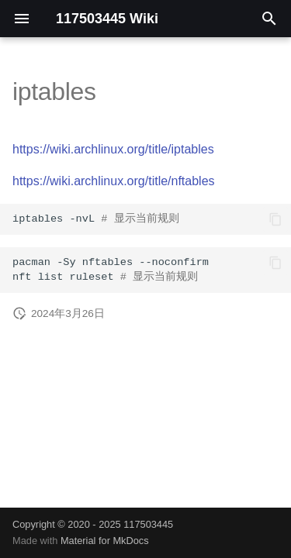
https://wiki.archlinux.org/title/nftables (113, 181)
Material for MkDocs (105, 540)
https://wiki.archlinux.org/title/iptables (113, 149)
